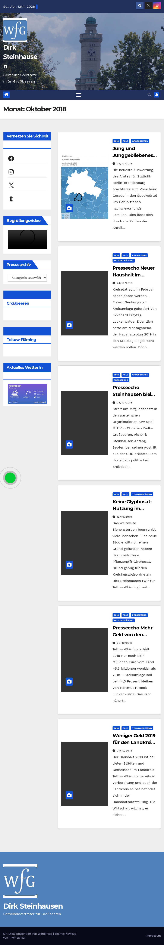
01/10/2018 (124, 750)
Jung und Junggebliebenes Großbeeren (133, 155)
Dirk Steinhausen (20, 56)
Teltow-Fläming (123, 260)
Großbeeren (140, 141)
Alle (125, 141)
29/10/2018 (125, 163)
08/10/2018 (125, 642)
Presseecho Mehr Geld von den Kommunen (132, 634)
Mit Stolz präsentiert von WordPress (28, 933)
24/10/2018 (125, 283)
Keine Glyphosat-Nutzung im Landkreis (132, 508)
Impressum (153, 935)
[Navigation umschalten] (78, 95)
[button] (149, 95)
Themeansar (17, 937)
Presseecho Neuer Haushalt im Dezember (133, 275)
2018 (116, 141)
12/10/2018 (124, 516)
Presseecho (139, 255)
